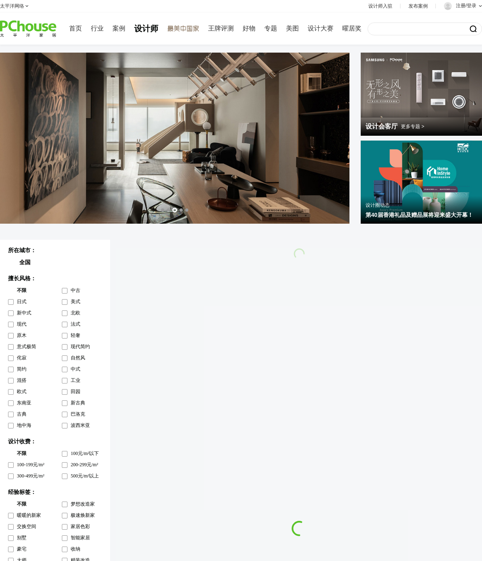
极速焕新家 (83, 515)
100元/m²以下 (85, 453)
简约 (22, 369)
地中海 (24, 425)
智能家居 (80, 538)
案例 (118, 28)
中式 (75, 369)
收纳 (75, 549)
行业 (97, 28)
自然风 (78, 358)
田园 (75, 391)
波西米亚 (80, 425)
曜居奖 (352, 28)
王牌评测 (221, 28)
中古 (75, 290)
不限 (22, 290)
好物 (249, 28)
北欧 (75, 313)
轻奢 (75, 335)
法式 (75, 324)
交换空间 (26, 526)
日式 (22, 301)
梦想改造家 (83, 504)
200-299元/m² (84, 464)
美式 (75, 301)
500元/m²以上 (85, 476)
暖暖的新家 (29, 515)
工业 (75, 380)
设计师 (146, 28)
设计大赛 (320, 28)
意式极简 (26, 346)
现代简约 (80, 346)
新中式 (24, 313)
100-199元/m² (30, 464)
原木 (22, 335)
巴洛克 (78, 414)
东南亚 (24, 403)
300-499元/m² (30, 476)
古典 (22, 414)
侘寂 (22, 358)
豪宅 (22, 549)
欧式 (22, 391)
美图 (292, 28)
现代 (22, 324)
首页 (75, 28)
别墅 (22, 538)
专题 (270, 28)
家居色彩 (80, 526)
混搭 (22, 380)
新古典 (78, 403)
